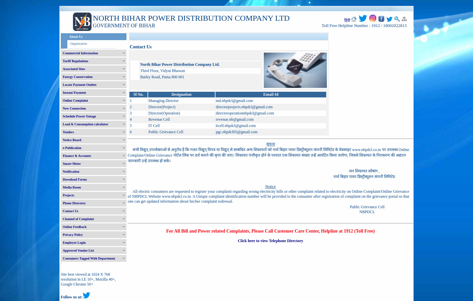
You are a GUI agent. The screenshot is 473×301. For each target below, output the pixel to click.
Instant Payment (74, 92)
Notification (71, 171)
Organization (78, 43)
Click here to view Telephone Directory (270, 240)
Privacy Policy (73, 235)
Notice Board (72, 140)
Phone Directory (74, 203)
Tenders (68, 132)
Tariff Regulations (75, 61)
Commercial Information (80, 53)
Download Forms (75, 179)
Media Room (72, 187)
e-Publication (72, 148)
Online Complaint (75, 100)
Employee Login (74, 242)
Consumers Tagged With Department (89, 258)
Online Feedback (75, 227)
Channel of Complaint (78, 219)
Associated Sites (74, 69)
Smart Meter (72, 163)
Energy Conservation (78, 77)
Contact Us (71, 211)
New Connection (74, 108)
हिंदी (347, 20)
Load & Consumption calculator (85, 124)
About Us (75, 36)
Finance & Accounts (77, 156)
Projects (68, 195)
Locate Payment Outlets (80, 85)
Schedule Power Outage (79, 116)
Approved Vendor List (78, 250)
